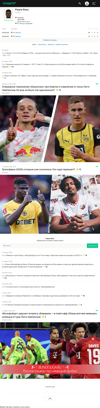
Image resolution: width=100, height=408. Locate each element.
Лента (34, 44)
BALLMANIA (6, 93)
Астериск (5, 172)
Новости (51, 44)
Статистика (42, 44)
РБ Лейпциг (21, 23)
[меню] (94, 3)
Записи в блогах (62, 44)
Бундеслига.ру (7, 320)
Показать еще (50, 387)
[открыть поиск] (80, 4)
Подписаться (8, 20)
